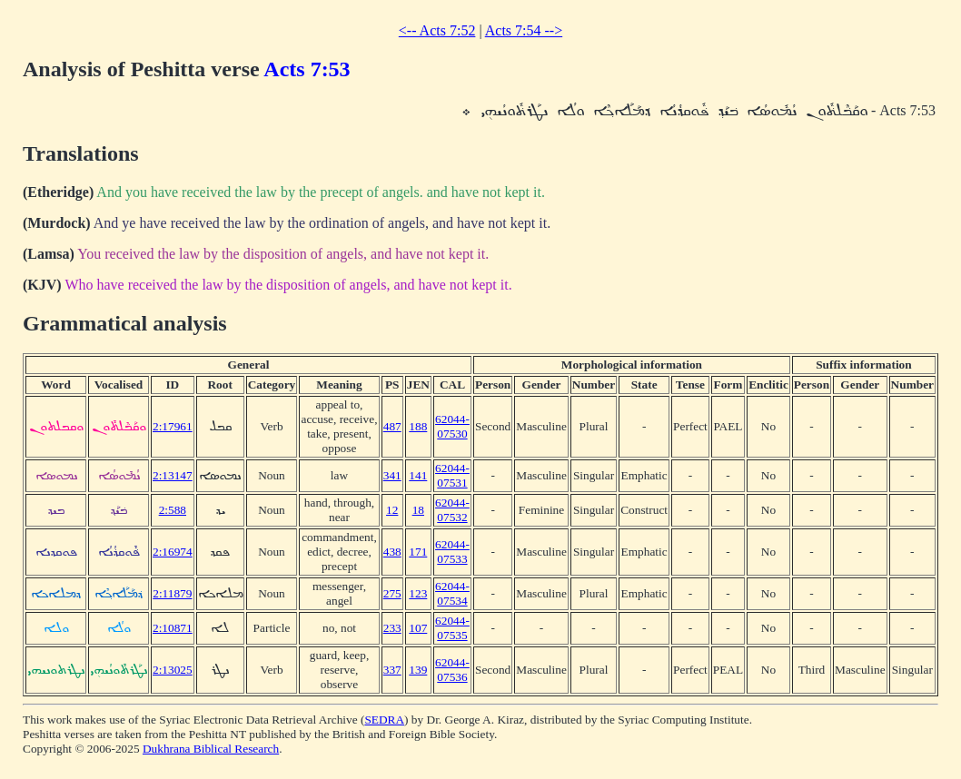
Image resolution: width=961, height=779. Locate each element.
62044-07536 (452, 670)
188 (418, 426)
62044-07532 (452, 510)
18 (418, 510)
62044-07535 (452, 628)
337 (392, 669)
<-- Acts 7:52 (437, 30)
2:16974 (173, 551)
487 (392, 426)
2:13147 (173, 475)
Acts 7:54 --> (523, 30)
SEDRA (384, 719)
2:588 (172, 510)
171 (418, 551)
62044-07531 (452, 475)
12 (392, 510)
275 (392, 593)
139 (418, 669)
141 (418, 475)
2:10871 (173, 628)
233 (392, 628)
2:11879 (172, 593)
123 (418, 593)
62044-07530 (452, 426)
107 (418, 628)
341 (392, 475)
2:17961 (173, 426)
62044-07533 (452, 551)
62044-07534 (452, 593)
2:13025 (173, 669)
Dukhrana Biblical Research (211, 748)
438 (392, 551)
